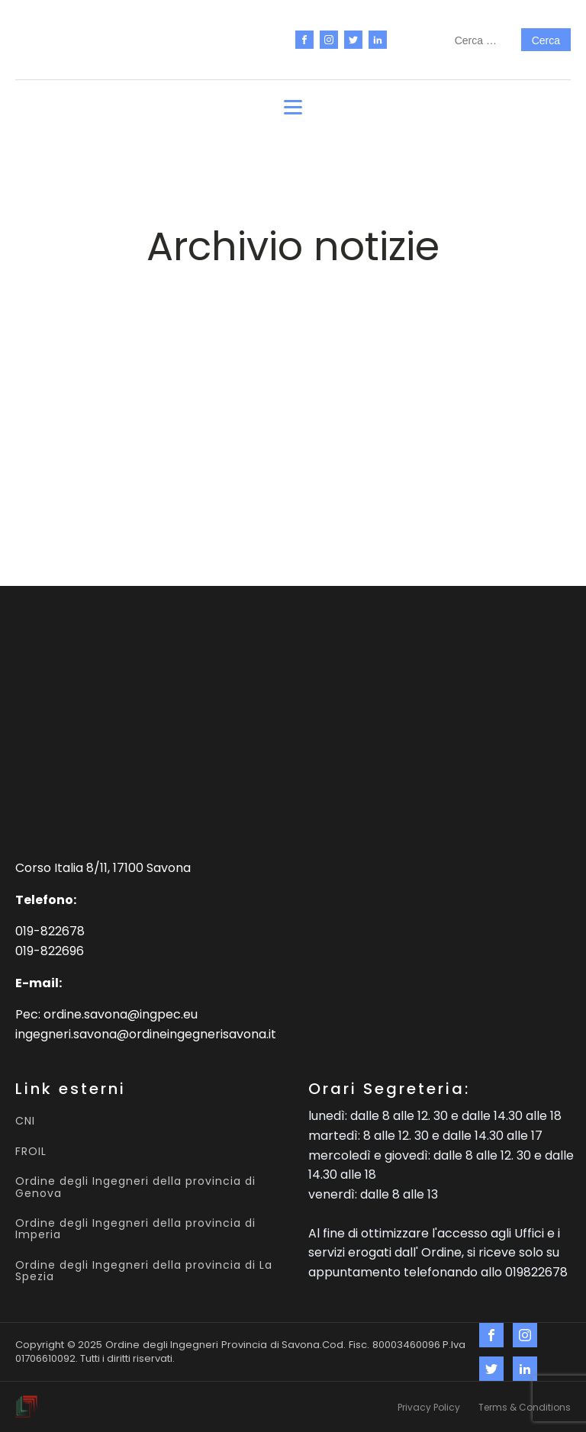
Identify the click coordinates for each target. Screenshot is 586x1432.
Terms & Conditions (524, 1407)
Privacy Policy (429, 1407)
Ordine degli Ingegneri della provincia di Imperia (135, 1229)
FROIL (31, 1151)
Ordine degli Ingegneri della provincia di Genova (135, 1187)
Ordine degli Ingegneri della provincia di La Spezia (143, 1271)
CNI (25, 1121)
